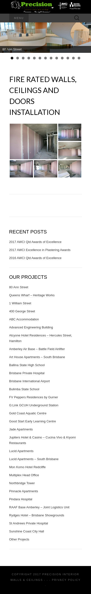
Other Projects (19, 539)
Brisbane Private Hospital (27, 373)
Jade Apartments (21, 429)
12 (73, 58)
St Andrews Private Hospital (28, 523)
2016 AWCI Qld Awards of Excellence (35, 258)
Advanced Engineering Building (31, 327)
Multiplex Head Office (24, 475)
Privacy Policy (66, 579)
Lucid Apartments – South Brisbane (34, 459)
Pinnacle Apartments (23, 491)
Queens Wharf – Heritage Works (32, 295)
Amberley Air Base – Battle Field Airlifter (37, 349)
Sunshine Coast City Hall (26, 531)
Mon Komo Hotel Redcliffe (27, 467)
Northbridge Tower (22, 483)
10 (62, 58)
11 (67, 58)
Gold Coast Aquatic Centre (28, 413)
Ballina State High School (27, 365)
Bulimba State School (24, 389)
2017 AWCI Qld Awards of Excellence (35, 242)
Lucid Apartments (21, 451)
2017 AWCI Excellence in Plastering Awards (40, 250)
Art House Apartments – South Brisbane (37, 357)
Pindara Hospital (20, 499)
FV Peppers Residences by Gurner (33, 397)
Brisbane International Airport (29, 381)
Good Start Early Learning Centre (32, 421)
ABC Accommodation (24, 319)
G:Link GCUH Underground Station (33, 405)
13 (79, 58)
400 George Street (22, 311)
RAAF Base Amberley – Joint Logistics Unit (39, 507)
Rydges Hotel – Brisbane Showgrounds (36, 515)
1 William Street (20, 303)
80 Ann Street (18, 287)
